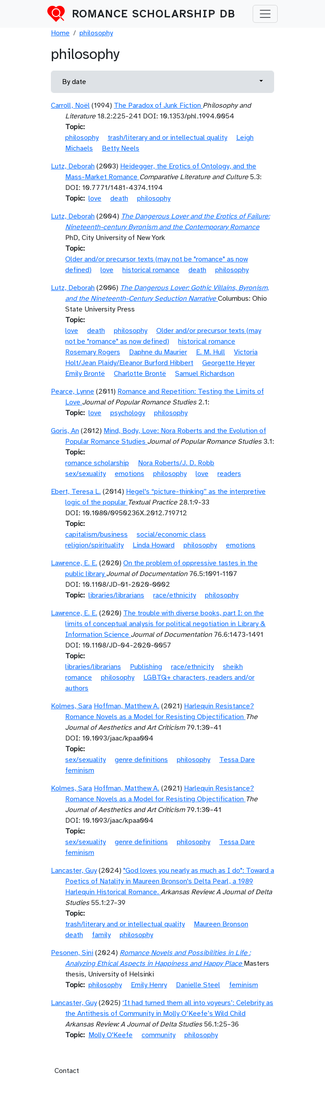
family (101, 934)
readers (229, 473)
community (158, 1035)
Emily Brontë (85, 373)
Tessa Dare (237, 759)
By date (74, 81)
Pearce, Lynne (72, 391)
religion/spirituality (94, 545)
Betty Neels (120, 148)
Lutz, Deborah (73, 166)
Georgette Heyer (228, 362)
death (119, 198)
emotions (129, 473)
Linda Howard (154, 545)
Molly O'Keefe (110, 1035)
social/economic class (171, 534)
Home (60, 33)
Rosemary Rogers (92, 352)
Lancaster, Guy (74, 870)
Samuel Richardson (204, 373)
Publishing (146, 666)
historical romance (150, 269)
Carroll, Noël (70, 105)
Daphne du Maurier (158, 352)
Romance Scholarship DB (153, 14)
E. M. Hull (210, 352)
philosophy (96, 33)
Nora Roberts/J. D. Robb (176, 463)
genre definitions (141, 759)
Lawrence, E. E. (74, 563)
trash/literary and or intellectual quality (167, 137)
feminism (79, 770)
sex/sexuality (85, 473)
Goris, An (65, 430)
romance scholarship (97, 463)
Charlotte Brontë (140, 373)
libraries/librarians (116, 595)
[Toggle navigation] (265, 14)
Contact (66, 1070)
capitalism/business (96, 534)
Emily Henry (149, 984)
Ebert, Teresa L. (76, 491)
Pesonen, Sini (72, 952)
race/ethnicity (174, 595)
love (94, 198)
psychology (127, 412)
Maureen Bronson (221, 924)
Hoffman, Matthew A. (126, 706)
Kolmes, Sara (71, 706)
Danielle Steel (198, 984)
